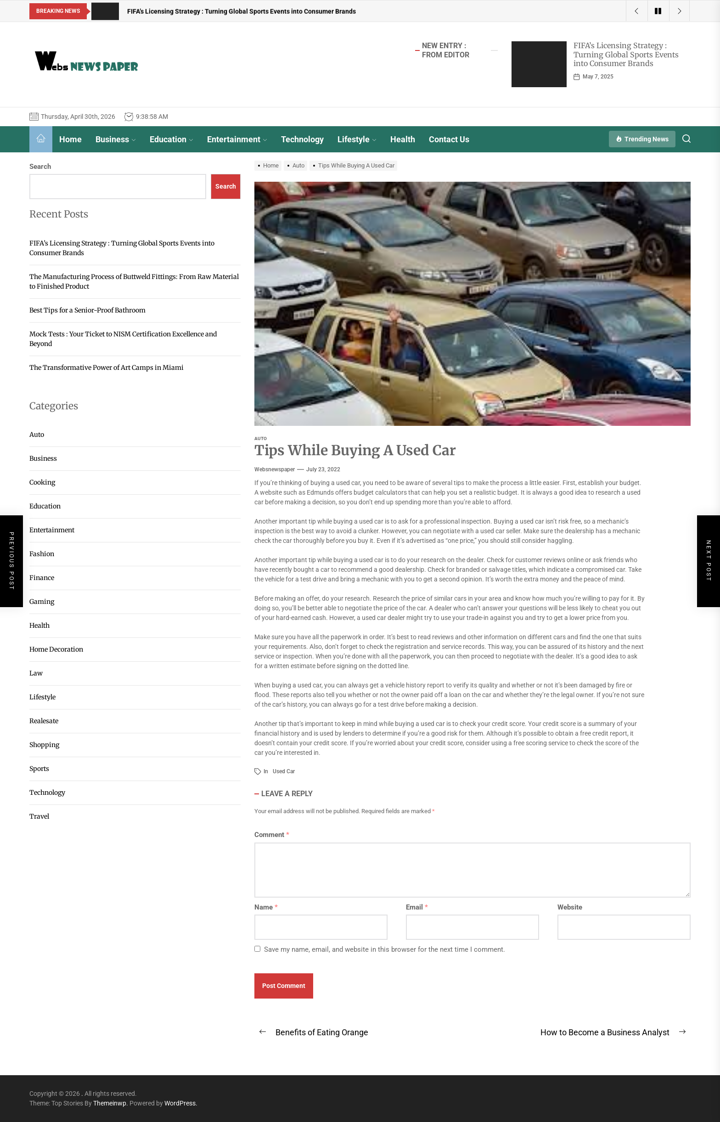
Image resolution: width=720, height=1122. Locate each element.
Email (417, 907)
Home (70, 139)
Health (402, 139)
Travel (39, 816)
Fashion (41, 554)
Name (266, 907)
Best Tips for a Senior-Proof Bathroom (87, 310)
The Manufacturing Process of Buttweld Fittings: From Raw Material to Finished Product (134, 281)
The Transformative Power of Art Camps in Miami (106, 367)
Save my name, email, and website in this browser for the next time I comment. (384, 949)
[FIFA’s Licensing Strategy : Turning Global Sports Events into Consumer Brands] (539, 64)
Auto (260, 438)
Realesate (43, 721)
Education (171, 139)
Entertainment (237, 139)
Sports (39, 769)
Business (116, 139)
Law (36, 673)
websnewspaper (274, 469)
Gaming (41, 601)
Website (569, 907)
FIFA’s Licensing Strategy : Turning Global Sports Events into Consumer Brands (626, 54)
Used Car (284, 771)
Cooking (42, 482)
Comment (271, 835)
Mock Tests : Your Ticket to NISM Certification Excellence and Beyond (123, 339)
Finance (41, 578)
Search (40, 166)
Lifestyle (357, 139)
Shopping (44, 745)
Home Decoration (56, 649)
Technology (302, 139)
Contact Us (449, 139)
